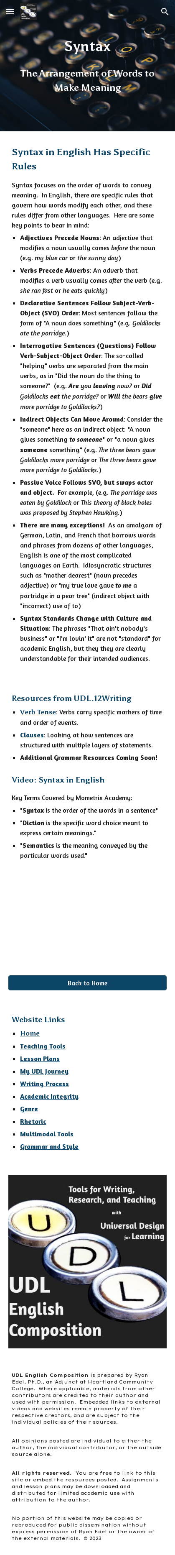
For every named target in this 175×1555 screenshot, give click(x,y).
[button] (10, 11)
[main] (87, 65)
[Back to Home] (87, 983)
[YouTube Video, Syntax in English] (87, 910)
